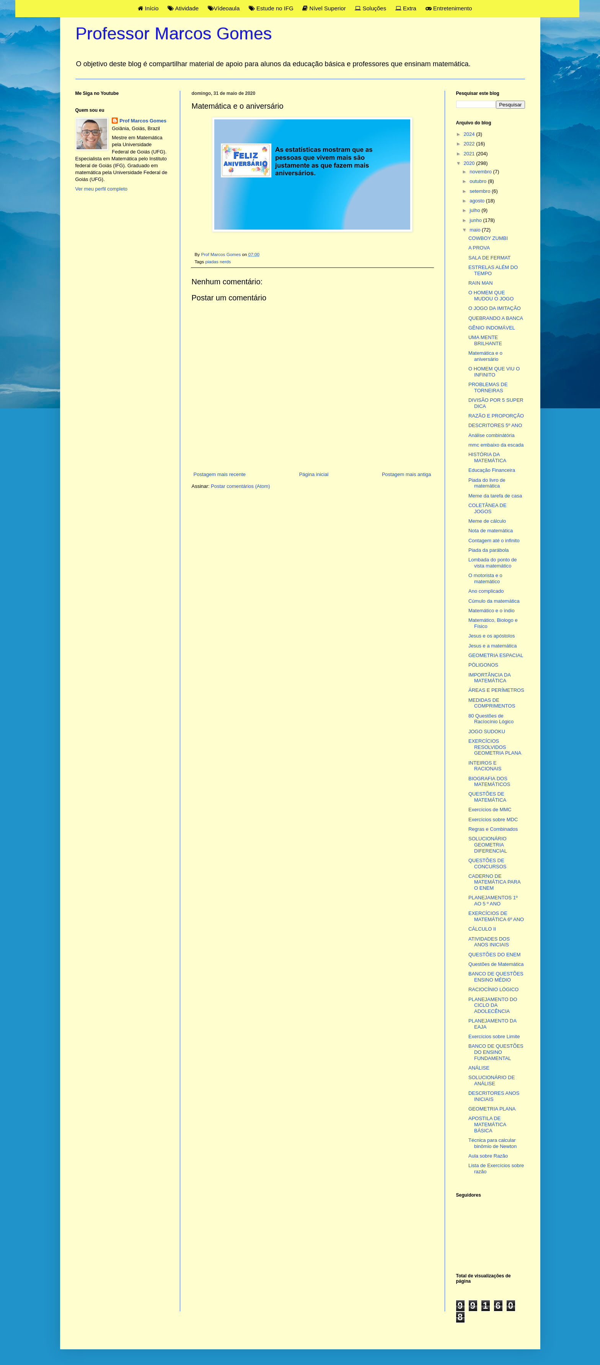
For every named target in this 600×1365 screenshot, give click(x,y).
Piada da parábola (488, 550)
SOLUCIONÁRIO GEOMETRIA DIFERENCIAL (487, 844)
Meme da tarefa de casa (495, 496)
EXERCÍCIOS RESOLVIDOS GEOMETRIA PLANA (495, 747)
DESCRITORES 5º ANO (495, 425)
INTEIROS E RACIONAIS (485, 766)
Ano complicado (486, 591)
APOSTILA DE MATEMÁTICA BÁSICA (487, 1124)
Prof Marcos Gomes (142, 121)
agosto (478, 201)
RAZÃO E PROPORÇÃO (496, 416)
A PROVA (479, 248)
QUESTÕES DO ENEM (494, 954)
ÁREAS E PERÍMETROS (496, 690)
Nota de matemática (490, 530)
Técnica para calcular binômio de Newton (492, 1143)
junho (476, 220)
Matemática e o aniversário (485, 356)
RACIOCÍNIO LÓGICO (493, 989)
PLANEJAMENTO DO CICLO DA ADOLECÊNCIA (492, 1005)
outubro (479, 181)
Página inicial (314, 474)
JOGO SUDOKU (486, 731)
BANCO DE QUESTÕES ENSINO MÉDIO (495, 977)
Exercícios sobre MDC (493, 819)
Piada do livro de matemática (486, 483)
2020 (470, 163)
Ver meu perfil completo (101, 189)
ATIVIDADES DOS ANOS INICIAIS (489, 942)
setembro (481, 191)
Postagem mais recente (220, 474)
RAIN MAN (480, 283)
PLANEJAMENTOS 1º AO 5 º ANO (493, 901)
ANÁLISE (478, 1068)
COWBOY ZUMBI (488, 238)
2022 (470, 144)
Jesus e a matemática (492, 646)
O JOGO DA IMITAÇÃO (494, 308)
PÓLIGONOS (483, 665)
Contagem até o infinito (494, 540)
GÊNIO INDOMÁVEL (491, 328)
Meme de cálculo (487, 521)
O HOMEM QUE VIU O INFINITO (494, 372)
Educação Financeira (491, 470)
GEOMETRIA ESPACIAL (495, 655)
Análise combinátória (491, 435)
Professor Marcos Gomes (173, 33)
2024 (470, 134)
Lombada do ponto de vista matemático (492, 563)
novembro (481, 171)
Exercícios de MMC (490, 809)
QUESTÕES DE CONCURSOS (487, 863)
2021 (470, 154)
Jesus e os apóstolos (491, 636)
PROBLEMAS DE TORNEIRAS (488, 387)
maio (476, 230)
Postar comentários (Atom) (240, 486)
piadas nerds (218, 261)
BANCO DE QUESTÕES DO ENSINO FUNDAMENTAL (495, 1052)
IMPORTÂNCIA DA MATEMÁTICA (489, 678)
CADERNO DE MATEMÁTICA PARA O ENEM (494, 882)
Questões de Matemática (496, 964)
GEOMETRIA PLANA (492, 1109)
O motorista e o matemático (485, 578)
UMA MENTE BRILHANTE (485, 340)
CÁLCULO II (482, 929)
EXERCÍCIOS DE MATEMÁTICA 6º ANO (496, 916)
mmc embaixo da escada (496, 445)
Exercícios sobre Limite (494, 1036)
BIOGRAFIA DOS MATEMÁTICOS (489, 782)
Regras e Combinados (493, 829)
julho (475, 210)
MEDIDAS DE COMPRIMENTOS (491, 703)
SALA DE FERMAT (489, 258)
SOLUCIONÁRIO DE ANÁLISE (491, 1080)
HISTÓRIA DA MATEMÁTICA (487, 457)
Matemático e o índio (491, 610)
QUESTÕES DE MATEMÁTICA (487, 797)
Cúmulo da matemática (494, 601)
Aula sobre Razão (488, 1156)
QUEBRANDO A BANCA (495, 318)
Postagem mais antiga (406, 474)
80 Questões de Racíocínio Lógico (491, 719)
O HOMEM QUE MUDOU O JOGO (491, 296)
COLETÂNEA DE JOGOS (487, 508)
